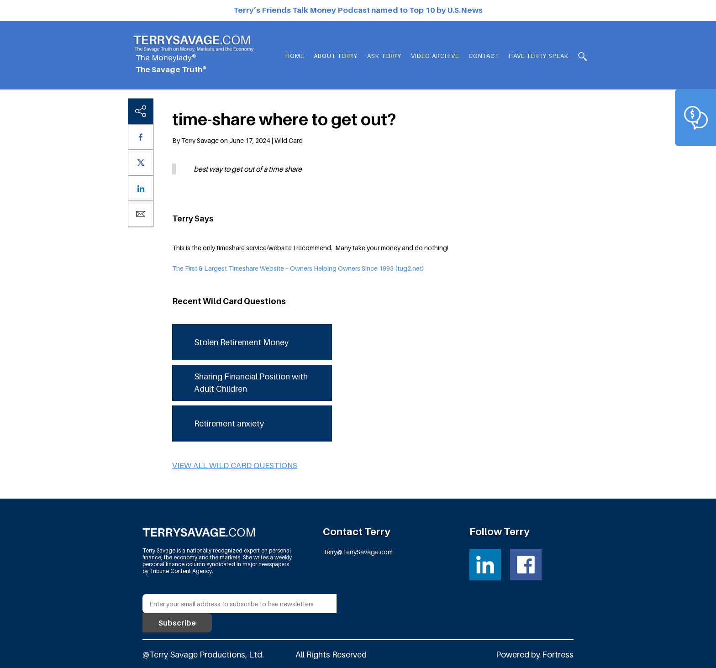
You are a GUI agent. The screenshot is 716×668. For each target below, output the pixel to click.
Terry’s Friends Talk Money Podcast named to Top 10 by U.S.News (358, 10)
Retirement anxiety (229, 423)
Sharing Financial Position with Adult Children (251, 383)
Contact (484, 55)
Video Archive (435, 55)
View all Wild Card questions (234, 465)
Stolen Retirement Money (241, 342)
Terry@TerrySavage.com (358, 552)
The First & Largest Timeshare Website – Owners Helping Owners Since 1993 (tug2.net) (298, 268)
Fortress (558, 654)
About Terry (336, 55)
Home (294, 55)
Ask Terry (384, 55)
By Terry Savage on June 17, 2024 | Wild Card (237, 140)
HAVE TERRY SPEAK (539, 55)
